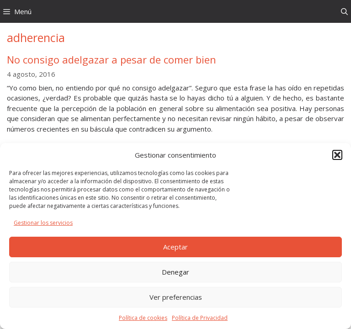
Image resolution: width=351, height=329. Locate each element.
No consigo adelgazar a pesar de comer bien (111, 59)
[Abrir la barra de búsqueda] (344, 11)
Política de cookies (143, 318)
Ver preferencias (175, 297)
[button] (337, 154)
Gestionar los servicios (43, 223)
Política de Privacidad (200, 318)
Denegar (175, 271)
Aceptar (175, 246)
